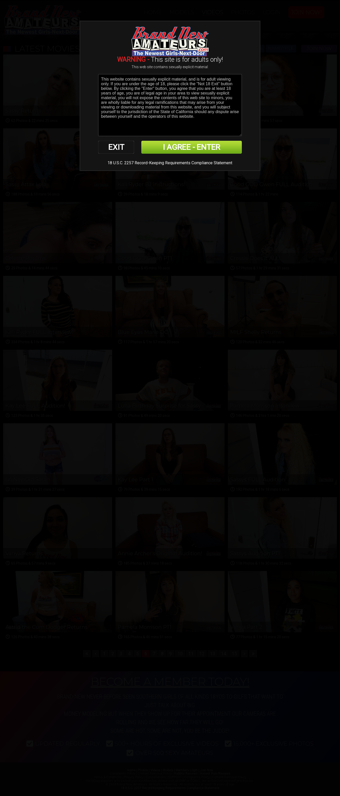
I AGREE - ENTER (191, 147)
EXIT (116, 147)
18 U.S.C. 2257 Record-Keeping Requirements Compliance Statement (169, 162)
